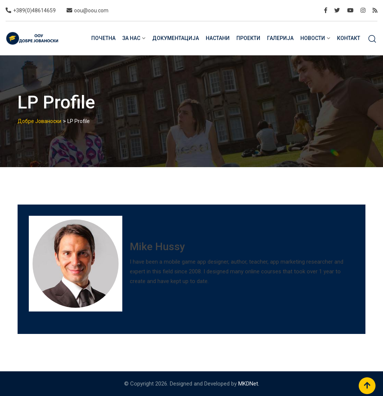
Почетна (103, 38)
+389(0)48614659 (34, 10)
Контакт (348, 38)
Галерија (280, 38)
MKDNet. (248, 383)
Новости (312, 38)
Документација (175, 38)
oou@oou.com (91, 10)
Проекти (248, 38)
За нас (131, 38)
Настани (218, 38)
